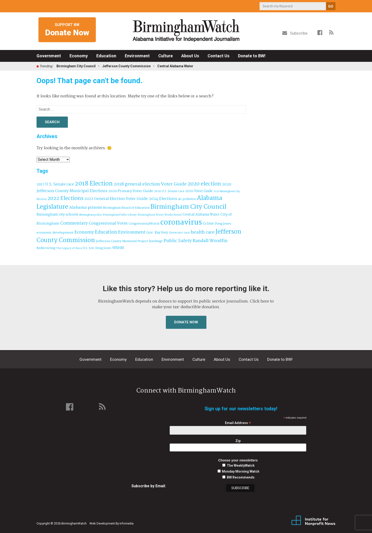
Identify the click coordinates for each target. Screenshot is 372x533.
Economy (79, 55)
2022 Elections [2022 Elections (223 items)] (65, 198)
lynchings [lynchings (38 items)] (156, 241)
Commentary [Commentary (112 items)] (74, 223)
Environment (137, 55)
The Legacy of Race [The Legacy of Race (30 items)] (69, 248)
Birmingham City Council (76, 66)
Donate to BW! (251, 55)
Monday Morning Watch (240, 471)
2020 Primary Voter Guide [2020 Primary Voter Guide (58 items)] (130, 191)
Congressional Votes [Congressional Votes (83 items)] (108, 223)
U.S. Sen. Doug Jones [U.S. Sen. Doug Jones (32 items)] (97, 248)
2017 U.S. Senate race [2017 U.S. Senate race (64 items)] (55, 184)
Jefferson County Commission (126, 66)
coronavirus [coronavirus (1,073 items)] (181, 222)
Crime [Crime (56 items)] (208, 223)
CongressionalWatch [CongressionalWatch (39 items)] (144, 223)
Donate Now (186, 322)
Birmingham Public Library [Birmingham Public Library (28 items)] (120, 215)
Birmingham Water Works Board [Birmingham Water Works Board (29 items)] (159, 215)
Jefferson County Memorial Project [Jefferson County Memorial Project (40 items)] (122, 241)
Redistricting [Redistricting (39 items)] (46, 248)
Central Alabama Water (175, 66)
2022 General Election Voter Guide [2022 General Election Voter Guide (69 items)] (116, 199)
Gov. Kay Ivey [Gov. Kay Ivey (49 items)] (157, 232)
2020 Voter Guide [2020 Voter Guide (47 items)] (199, 191)
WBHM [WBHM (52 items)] (118, 248)
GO (330, 6)
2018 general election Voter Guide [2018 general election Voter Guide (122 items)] (150, 184)
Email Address (238, 423)
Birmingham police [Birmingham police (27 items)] (90, 215)
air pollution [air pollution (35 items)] (187, 199)
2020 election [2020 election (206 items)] (204, 184)
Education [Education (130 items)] (106, 232)
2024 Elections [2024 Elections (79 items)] (163, 199)
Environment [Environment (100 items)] (131, 232)
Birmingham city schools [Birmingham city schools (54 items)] (57, 214)
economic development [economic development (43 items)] (55, 232)
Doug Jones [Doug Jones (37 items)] (223, 223)
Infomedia (127, 523)
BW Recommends (241, 477)
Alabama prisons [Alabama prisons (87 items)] (85, 207)
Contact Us (218, 55)
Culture (165, 55)
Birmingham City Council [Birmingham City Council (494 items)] (188, 207)
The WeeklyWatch (241, 465)
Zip (238, 441)
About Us (190, 55)
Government (49, 55)
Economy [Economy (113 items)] (84, 232)
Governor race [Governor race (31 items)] (179, 232)
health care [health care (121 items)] (203, 232)
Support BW (67, 30)
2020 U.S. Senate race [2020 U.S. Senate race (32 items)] (169, 191)
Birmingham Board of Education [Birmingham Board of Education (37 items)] (126, 207)
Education (106, 55)
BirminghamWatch (186, 30)
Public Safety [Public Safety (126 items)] (178, 240)
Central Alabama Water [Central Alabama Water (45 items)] (200, 214)
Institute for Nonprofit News (313, 520)
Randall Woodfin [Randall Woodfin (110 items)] (210, 240)
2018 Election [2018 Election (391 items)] (94, 184)
